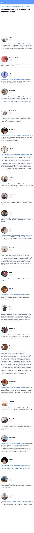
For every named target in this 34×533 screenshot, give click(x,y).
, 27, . (15, 336)
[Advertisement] (17, 23)
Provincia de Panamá (18, 43)
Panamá (11, 43)
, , (18, 64)
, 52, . (16, 64)
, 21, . (17, 100)
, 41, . (16, 468)
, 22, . (17, 220)
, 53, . (17, 362)
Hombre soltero (4, 43)
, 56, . (16, 297)
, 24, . (16, 81)
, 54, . (17, 504)
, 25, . (17, 427)
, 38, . (16, 162)
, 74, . (16, 47)
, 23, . (16, 486)
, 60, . (17, 409)
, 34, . (16, 238)
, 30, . (17, 447)
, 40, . (17, 119)
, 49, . (16, 317)
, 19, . (17, 138)
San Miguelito (26, 135)
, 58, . (17, 185)
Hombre (3, 501)
